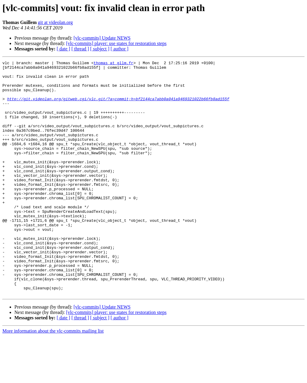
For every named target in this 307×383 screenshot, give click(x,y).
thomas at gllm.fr (113, 63)
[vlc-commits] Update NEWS (101, 38)
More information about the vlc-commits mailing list (53, 377)
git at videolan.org (55, 22)
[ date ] (63, 48)
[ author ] (120, 48)
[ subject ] (99, 48)
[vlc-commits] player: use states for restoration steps (116, 43)
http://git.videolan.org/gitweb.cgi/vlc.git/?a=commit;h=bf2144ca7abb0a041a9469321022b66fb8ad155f (118, 107)
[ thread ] (80, 48)
